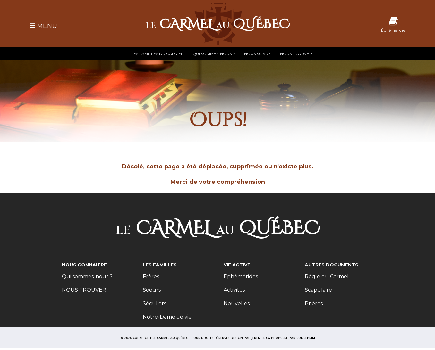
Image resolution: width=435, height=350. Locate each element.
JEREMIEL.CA (261, 338)
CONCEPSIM (305, 338)
